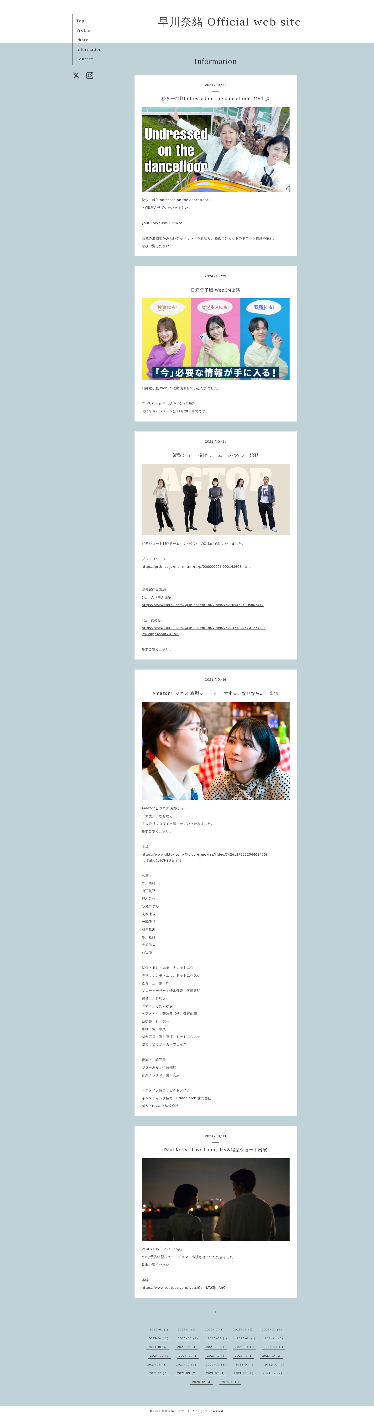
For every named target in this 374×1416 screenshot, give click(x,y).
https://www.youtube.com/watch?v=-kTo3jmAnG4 (185, 1287)
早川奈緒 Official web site (229, 21)
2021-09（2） (187, 1373)
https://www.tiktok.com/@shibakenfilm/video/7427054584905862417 (203, 605)
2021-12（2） (159, 1373)
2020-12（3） (202, 1382)
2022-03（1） (245, 1364)
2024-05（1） (216, 1347)
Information (89, 49)
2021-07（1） (216, 1373)
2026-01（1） (160, 1329)
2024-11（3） (275, 1338)
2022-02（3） (275, 1364)
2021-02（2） (273, 1373)
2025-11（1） (187, 1329)
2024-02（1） (160, 1355)
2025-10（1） (215, 1329)
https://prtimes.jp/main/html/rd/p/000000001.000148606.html (196, 566)
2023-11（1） (244, 1355)
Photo (82, 39)
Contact (84, 58)
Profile (83, 30)
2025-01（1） (247, 1338)
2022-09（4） (217, 1364)
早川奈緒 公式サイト (176, 1411)
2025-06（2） (273, 1329)
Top (80, 20)
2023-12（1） (217, 1355)
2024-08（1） (187, 1347)
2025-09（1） (243, 1329)
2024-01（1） (189, 1355)
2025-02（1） (218, 1338)
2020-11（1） (231, 1382)
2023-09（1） (157, 1364)
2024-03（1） (274, 1347)
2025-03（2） (189, 1338)
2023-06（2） (187, 1364)
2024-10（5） (158, 1347)
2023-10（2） (272, 1355)
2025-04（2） (159, 1338)
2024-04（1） (245, 1347)
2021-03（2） (244, 1373)
